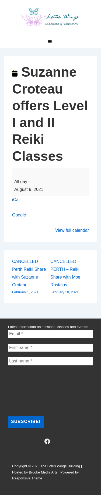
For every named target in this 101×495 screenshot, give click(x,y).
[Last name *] (50, 361)
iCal (16, 199)
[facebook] (47, 441)
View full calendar (72, 230)
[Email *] (50, 334)
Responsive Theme (27, 478)
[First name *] (50, 348)
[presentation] (30, 390)
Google (19, 215)
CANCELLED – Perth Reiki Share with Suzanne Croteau (31, 277)
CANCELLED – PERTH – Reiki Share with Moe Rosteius (69, 277)
